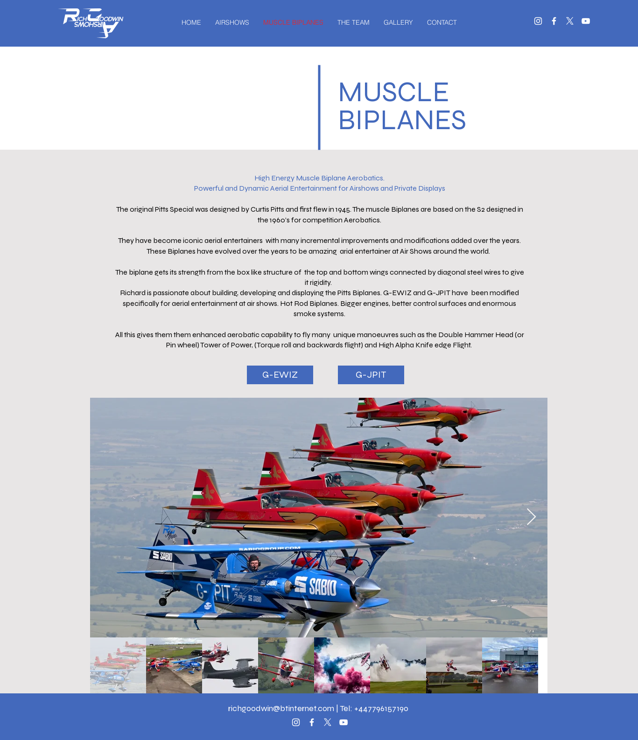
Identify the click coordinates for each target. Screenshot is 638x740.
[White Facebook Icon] (554, 21)
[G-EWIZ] (280, 375)
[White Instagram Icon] (538, 21)
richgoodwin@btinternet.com (281, 708)
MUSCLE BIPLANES (402, 106)
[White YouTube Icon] (586, 21)
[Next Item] (531, 517)
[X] (570, 21)
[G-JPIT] (371, 375)
